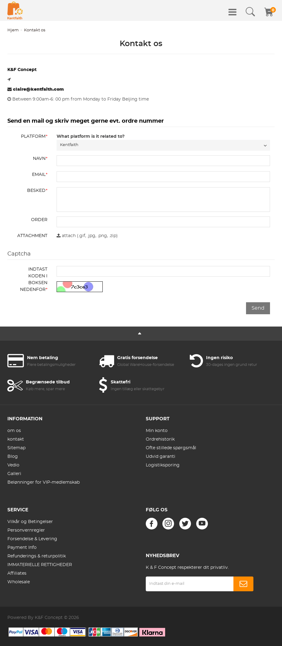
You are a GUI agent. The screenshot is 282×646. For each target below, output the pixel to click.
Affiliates (16, 573)
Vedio (13, 465)
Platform (33, 136)
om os (14, 431)
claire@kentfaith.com (35, 89)
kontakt (15, 439)
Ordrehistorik (160, 439)
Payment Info (22, 547)
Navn (39, 159)
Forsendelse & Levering (32, 539)
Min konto (157, 431)
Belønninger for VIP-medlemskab (43, 482)
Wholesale (18, 582)
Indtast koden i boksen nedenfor (33, 279)
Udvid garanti (160, 456)
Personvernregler (26, 530)
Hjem (13, 30)
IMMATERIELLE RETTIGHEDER (39, 565)
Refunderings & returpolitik (36, 556)
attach (66, 235)
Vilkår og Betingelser (30, 522)
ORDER (39, 220)
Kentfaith (69, 145)
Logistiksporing (163, 465)
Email (39, 174)
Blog (12, 456)
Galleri (14, 474)
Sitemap (16, 448)
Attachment (32, 236)
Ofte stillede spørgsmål (171, 448)
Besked (36, 190)
